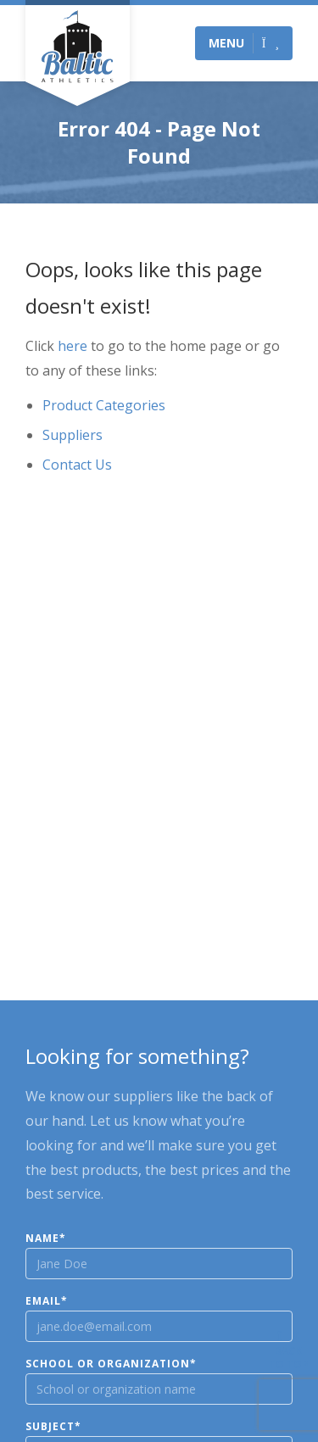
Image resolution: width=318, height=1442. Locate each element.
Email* (46, 1301)
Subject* (53, 1427)
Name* (45, 1238)
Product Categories (103, 405)
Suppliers (72, 435)
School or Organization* (111, 1364)
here (72, 346)
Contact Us (77, 464)
